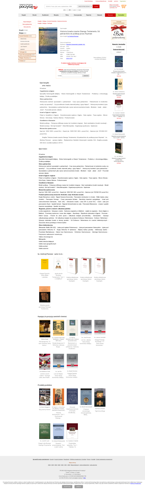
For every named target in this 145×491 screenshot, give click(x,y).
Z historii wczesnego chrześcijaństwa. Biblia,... (86, 412)
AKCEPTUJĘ (67, 486)
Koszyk (52, 459)
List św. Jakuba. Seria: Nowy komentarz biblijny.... (86, 341)
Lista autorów (93, 465)
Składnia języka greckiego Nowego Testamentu (45, 307)
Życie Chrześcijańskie (25, 55)
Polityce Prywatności (135, 483)
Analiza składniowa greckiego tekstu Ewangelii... (72, 279)
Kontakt (93, 459)
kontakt (110, 1)
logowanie (123, 1)
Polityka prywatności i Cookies (78, 459)
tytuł (80, 10)
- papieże (22, 49)
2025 (52, 465)
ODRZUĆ (78, 486)
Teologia (21, 52)
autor (74, 10)
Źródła (21, 61)
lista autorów (27, 27)
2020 (69, 465)
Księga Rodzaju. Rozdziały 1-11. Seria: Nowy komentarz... (100, 342)
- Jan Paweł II (23, 46)
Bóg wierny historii (44, 409)
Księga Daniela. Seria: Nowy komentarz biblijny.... (72, 375)
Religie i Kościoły (24, 58)
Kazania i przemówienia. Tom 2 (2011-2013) (58, 445)
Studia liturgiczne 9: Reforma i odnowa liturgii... (58, 345)
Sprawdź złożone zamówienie (118, 22)
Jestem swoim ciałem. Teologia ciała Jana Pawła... (44, 375)
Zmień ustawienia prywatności (104, 459)
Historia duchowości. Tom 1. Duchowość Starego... (58, 415)
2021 (65, 465)
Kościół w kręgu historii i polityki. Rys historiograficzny (119, 160)
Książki (21, 30)
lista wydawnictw (27, 24)
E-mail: (59, 75)
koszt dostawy (89, 1)
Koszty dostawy (58, 459)
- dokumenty (23, 38)
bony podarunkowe (101, 1)
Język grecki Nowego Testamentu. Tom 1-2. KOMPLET (58, 276)
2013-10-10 (69, 58)
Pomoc (89, 459)
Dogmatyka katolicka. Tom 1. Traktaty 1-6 (72, 445)
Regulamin (66, 459)
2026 (49, 465)
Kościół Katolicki (24, 36)
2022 (62, 465)
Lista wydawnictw (84, 465)
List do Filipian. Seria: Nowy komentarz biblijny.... (58, 375)
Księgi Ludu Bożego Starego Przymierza (45, 444)
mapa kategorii (27, 21)
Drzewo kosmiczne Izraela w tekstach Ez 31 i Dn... (118, 72)
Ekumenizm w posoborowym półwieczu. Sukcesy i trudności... (72, 345)
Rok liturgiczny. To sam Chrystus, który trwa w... (45, 343)
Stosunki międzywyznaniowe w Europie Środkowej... (72, 409)
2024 (56, 465)
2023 (59, 465)
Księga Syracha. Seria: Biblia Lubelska (45, 275)
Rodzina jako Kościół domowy (119, 94)
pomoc (116, 1)
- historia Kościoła (24, 41)
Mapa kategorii (75, 465)
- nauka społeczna (24, 44)
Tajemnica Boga (100, 411)
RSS (84, 478)
